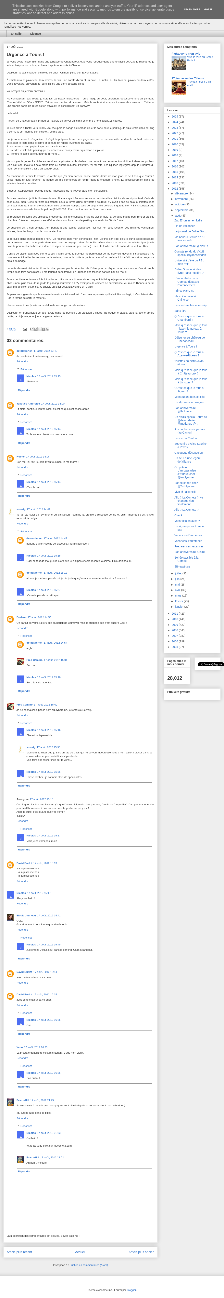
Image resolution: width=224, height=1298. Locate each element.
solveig (21, 509)
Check (178, 515)
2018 (175, 155)
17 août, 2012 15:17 (49, 835)
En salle (16, 33)
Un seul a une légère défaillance (187, 459)
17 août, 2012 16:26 (49, 1072)
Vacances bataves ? (187, 520)
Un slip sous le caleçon (188, 402)
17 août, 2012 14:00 (53, 403)
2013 (175, 183)
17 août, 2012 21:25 (42, 1100)
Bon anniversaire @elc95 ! (191, 246)
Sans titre (180, 310)
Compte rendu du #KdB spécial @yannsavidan (190, 253)
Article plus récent (19, 1252)
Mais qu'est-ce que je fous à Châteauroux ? (190, 371)
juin (177, 578)
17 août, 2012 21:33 (49, 1132)
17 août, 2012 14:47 (55, 538)
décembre (181, 193)
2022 (175, 133)
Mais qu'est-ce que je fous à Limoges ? (190, 380)
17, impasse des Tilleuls (188, 78)
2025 (175, 116)
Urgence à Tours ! (185, 346)
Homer (20, 456)
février (179, 601)
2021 (175, 138)
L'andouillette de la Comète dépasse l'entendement (186, 282)
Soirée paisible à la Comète (186, 559)
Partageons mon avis (186, 53)
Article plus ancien (141, 1252)
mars (178, 595)
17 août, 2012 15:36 (49, 771)
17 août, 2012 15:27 (49, 589)
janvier (179, 606)
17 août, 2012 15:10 (41, 799)
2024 (175, 122)
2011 (175, 613)
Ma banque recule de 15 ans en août (189, 238)
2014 (175, 177)
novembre (181, 199)
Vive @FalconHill (185, 491)
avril (178, 590)
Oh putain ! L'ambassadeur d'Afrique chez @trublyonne (185, 472)
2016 (175, 166)
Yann (19, 1047)
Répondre (22, 361)
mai (177, 584)
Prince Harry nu (184, 290)
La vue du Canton (185, 438)
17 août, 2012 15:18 (55, 572)
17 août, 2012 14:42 (38, 509)
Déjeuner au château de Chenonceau (189, 339)
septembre (182, 210)
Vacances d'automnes (188, 535)
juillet (178, 573)
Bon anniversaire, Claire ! (190, 552)
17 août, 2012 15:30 (48, 747)
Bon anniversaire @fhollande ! (185, 409)
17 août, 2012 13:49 (45, 350)
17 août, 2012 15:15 (49, 555)
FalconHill (22, 1100)
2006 (175, 641)
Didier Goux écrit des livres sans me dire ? (188, 271)
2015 (175, 172)
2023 (175, 127)
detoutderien (24, 350)
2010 (175, 619)
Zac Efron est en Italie (188, 220)
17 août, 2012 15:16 (49, 677)
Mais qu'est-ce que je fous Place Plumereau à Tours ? (190, 329)
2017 (175, 161)
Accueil (80, 1252)
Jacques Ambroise (28, 403)
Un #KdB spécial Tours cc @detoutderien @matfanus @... (190, 420)
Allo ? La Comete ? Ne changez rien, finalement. (188, 501)
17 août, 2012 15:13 (49, 376)
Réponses (27, 369)
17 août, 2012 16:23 (36, 1047)
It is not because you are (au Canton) (190, 431)
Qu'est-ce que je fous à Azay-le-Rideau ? (189, 354)
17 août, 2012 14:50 (39, 617)
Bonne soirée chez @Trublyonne (186, 484)
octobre (180, 204)
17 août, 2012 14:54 (55, 642)
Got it (208, 9)
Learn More (192, 9)
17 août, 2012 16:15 (45, 994)
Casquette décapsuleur (189, 452)
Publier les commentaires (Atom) (89, 1265)
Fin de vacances (184, 226)
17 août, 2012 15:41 (49, 915)
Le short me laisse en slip (190, 305)
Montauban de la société (190, 396)
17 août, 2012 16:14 (45, 971)
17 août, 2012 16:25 (49, 1019)
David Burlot (24, 863)
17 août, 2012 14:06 (38, 456)
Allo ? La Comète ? (186, 509)
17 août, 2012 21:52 (52, 1157)
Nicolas (31, 376)
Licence (35, 33)
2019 (175, 149)
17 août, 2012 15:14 (49, 429)
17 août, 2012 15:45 (49, 944)
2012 (175, 188)
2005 (175, 646)
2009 (175, 624)
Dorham (21, 617)
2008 (175, 630)
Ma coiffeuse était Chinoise (185, 298)
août (178, 215)
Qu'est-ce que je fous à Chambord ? (189, 318)
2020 (175, 144)
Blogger (131, 1290)
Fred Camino (34, 659)
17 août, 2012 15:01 (55, 659)
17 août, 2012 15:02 (45, 704)
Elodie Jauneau (26, 915)
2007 (175, 635)
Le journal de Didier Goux (190, 231)
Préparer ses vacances (188, 546)
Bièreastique (182, 566)
